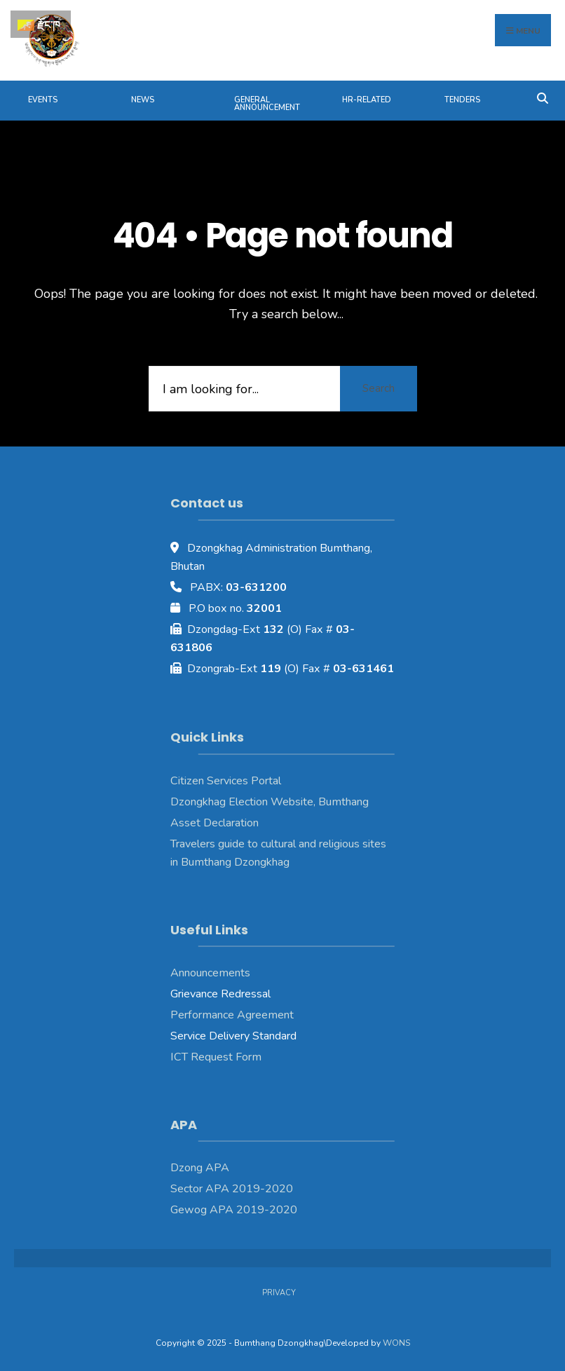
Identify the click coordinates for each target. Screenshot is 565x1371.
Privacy (279, 1293)
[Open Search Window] (542, 97)
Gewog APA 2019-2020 (233, 1209)
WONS (396, 1343)
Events (42, 100)
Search (378, 388)
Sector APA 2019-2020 (231, 1188)
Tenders (462, 100)
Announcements (210, 973)
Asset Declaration (214, 823)
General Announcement (267, 104)
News (142, 100)
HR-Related (366, 100)
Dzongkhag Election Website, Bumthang (269, 802)
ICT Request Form (215, 1057)
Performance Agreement (232, 1015)
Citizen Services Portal (225, 781)
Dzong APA (199, 1167)
